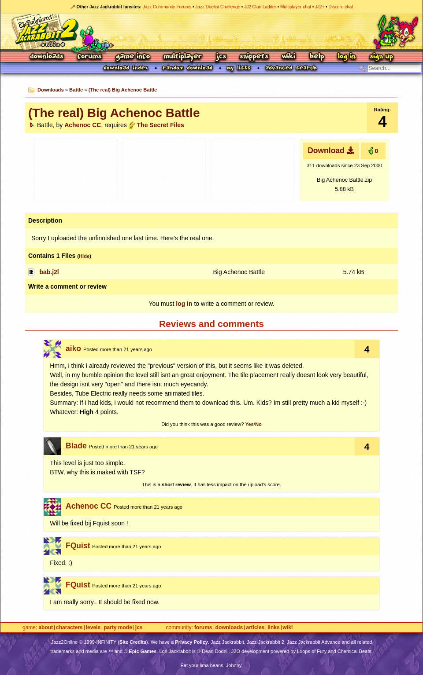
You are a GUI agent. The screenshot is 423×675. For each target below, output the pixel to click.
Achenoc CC (82, 124)
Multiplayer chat (295, 6)
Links (273, 627)
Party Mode (118, 627)
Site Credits (132, 642)
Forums (90, 57)
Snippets (254, 57)
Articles (255, 627)
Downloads (47, 57)
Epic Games (142, 651)
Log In (347, 57)
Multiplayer (182, 57)
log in (184, 303)
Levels (93, 627)
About (45, 627)
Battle (76, 89)
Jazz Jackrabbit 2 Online (211, 31)
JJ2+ (319, 6)
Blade (76, 445)
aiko (73, 348)
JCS (221, 57)
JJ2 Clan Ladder (260, 6)
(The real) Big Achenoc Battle (123, 89)
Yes (249, 424)
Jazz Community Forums (167, 6)
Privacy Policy (191, 642)
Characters (69, 627)
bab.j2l (49, 271)
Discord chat (341, 6)
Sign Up (381, 57)
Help (316, 57)
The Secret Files (160, 124)
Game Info (133, 57)
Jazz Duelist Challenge (217, 6)
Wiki (289, 57)
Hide (84, 256)
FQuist (78, 545)
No (258, 424)
